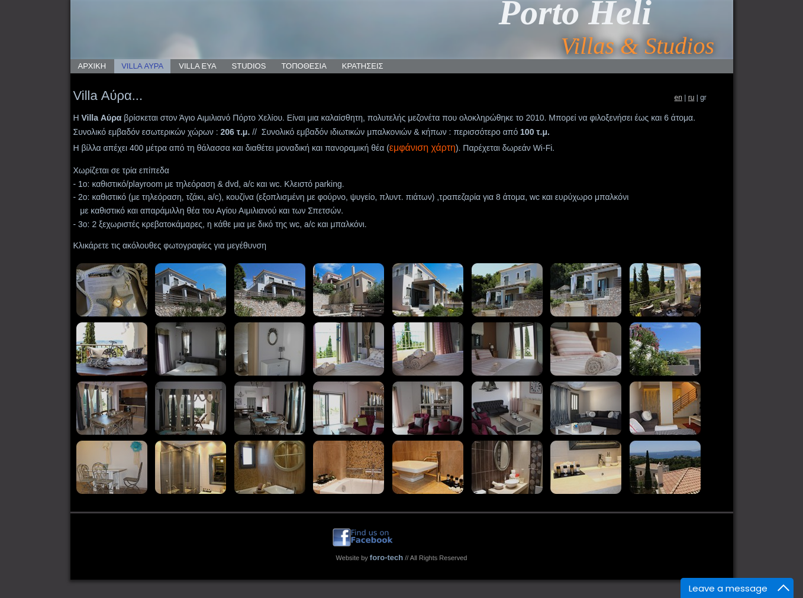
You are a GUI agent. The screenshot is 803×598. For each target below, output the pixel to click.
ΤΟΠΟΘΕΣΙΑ (303, 66)
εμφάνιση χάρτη (422, 148)
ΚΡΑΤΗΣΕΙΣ (362, 66)
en (678, 97)
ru (691, 97)
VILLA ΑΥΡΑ (142, 66)
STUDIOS (249, 66)
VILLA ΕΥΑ (197, 66)
